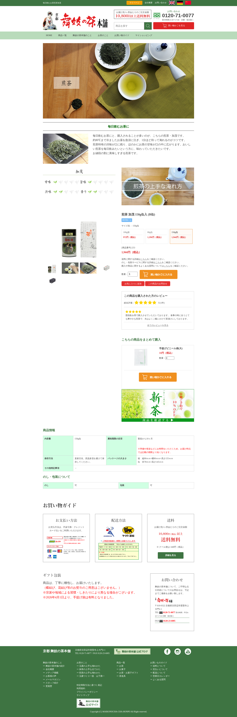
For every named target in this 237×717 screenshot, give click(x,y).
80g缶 (157, 235)
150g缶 (181, 235)
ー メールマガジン (51, 679)
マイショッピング (143, 35)
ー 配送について (158, 673)
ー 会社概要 (48, 669)
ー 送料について (158, 666)
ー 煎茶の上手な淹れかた (89, 673)
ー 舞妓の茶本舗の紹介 (54, 666)
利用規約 (81, 688)
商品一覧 (62, 35)
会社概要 (149, 3)
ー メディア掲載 (50, 673)
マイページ (134, 3)
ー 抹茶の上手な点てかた (89, 669)
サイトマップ (83, 695)
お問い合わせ (161, 3)
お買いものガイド (158, 663)
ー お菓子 (121, 669)
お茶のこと (103, 35)
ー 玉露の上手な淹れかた (89, 666)
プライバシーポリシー (87, 692)
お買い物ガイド (121, 35)
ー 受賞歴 (47, 686)
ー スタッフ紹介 (50, 683)
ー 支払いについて (159, 669)
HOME (49, 35)
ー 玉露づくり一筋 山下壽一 (91, 676)
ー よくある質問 (158, 679)
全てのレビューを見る (157, 325)
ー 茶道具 (121, 676)
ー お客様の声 (49, 676)
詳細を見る (170, 555)
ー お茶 (120, 666)
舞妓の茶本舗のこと (82, 35)
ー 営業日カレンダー (160, 676)
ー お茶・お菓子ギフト (127, 673)
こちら (144, 259)
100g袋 (133, 235)
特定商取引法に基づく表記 (89, 685)
